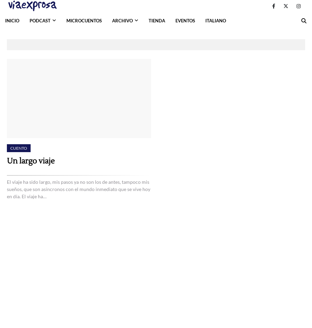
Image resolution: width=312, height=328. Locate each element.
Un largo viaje (31, 161)
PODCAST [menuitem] (40, 20)
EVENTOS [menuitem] (185, 20)
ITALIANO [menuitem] (215, 20)
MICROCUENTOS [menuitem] (84, 20)
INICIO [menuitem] (12, 20)
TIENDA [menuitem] (157, 20)
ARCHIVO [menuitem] (122, 20)
